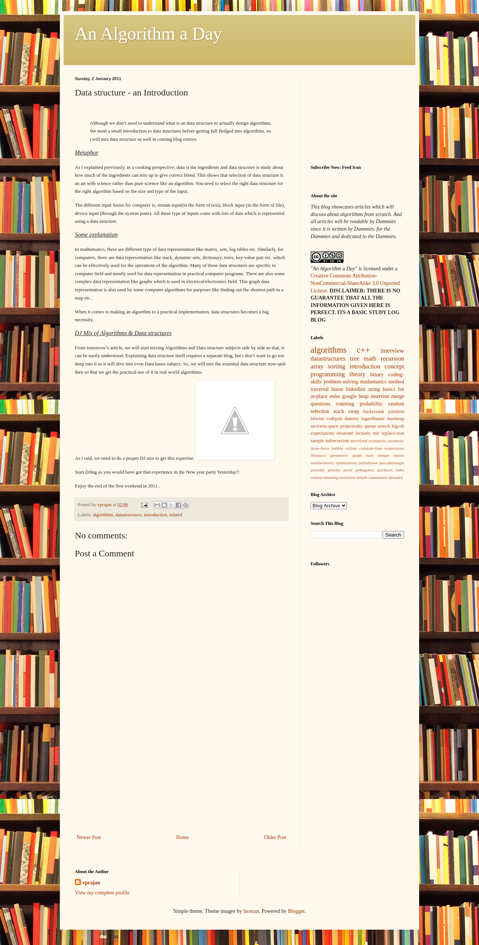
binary (377, 374)
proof (347, 470)
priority (334, 470)
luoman (251, 911)
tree (354, 358)
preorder (318, 470)
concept (394, 366)
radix (400, 470)
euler (335, 396)
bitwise (317, 418)
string (374, 389)
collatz (351, 448)
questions (320, 404)
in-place (319, 396)
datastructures (128, 514)
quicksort (385, 470)
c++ (363, 350)
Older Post (275, 837)
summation (378, 477)
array (317, 366)
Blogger (296, 911)
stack (338, 411)
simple (361, 477)
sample (317, 440)
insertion (380, 396)
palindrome (368, 463)
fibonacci (318, 455)
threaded (395, 477)
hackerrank (373, 411)
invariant (344, 433)
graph (356, 455)
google (349, 396)
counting (345, 404)
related (175, 514)
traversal (320, 389)
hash (370, 455)
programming (328, 374)
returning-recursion (339, 477)
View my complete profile (102, 893)
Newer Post (89, 837)
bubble (337, 448)
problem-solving (341, 382)
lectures (363, 433)
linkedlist (355, 389)
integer (383, 455)
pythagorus (365, 470)
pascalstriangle (391, 463)
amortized (358, 440)
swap (353, 411)
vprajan (91, 882)
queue (370, 426)
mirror (398, 455)
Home (182, 837)
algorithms (103, 514)
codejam (334, 418)
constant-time (370, 448)
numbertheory (322, 463)
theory (358, 374)
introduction (155, 514)
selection (320, 411)
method (396, 382)
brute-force (320, 448)
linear (337, 389)
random (396, 404)
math (370, 358)
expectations (322, 433)
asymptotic (377, 440)
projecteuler (351, 426)
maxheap (395, 418)
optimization (346, 463)
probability (371, 404)
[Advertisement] (181, 776)
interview (392, 350)
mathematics (373, 382)
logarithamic (373, 418)
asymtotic (396, 440)
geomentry (339, 455)
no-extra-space (324, 426)
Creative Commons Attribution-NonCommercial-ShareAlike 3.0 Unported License (355, 283)
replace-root (392, 433)
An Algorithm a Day (148, 33)
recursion (392, 358)
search (384, 426)
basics (388, 389)
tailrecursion (337, 440)
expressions (394, 448)
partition (396, 411)
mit (376, 433)
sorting (336, 366)
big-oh (398, 426)
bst (401, 389)
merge (397, 396)
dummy (352, 418)
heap (363, 396)
